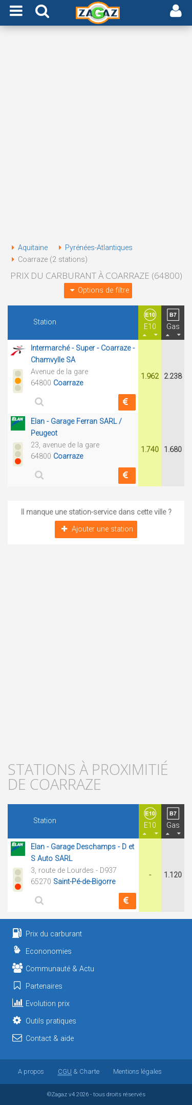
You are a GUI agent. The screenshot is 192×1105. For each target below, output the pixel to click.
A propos (31, 1071)
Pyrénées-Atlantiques (94, 247)
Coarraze (68, 383)
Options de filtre (98, 290)
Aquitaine (28, 247)
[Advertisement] (96, 136)
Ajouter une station (96, 529)
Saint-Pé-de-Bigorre (84, 881)
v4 (72, 1094)
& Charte (78, 1071)
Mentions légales (137, 1071)
